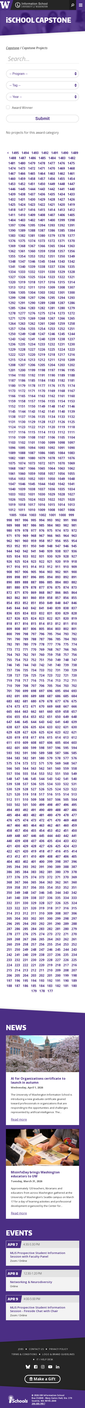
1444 (32, 188)
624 (50, 731)
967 (42, 535)
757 (66, 654)
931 (42, 556)
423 (74, 845)
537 (26, 783)
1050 (52, 478)
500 (34, 804)
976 (42, 530)
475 (17, 819)
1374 (32, 240)
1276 (32, 312)
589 (42, 752)
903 (50, 571)
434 (58, 840)
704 (58, 685)
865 (66, 592)
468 (74, 819)
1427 (62, 199)
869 (34, 592)
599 (34, 747)
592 (17, 752)
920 (58, 561)
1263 (22, 323)
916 (17, 566)
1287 (62, 302)
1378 (62, 235)
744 (26, 664)
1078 (52, 457)
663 (26, 711)
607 (42, 742)
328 (42, 902)
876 (50, 587)
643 (42, 721)
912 (50, 566)
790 (17, 638)
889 (17, 581)
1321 (71, 276)
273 (50, 933)
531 (74, 783)
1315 (62, 281)
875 (58, 587)
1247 (42, 333)
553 (42, 773)
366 (26, 881)
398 (58, 861)
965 (58, 535)
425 (58, 845)
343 (66, 892)
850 (42, 602)
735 (26, 669)
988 (17, 525)
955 (66, 540)
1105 (62, 437)
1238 (62, 338)
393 (26, 866)
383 (34, 871)
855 (74, 597)
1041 (71, 483)
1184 (42, 380)
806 (34, 628)
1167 (71, 390)
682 (17, 700)
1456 (52, 178)
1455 (62, 178)
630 (74, 726)
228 (50, 959)
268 (17, 938)
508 (42, 799)
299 (58, 918)
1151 (22, 406)
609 (26, 742)
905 (34, 571)
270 (74, 933)
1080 (32, 457)
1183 (52, 380)
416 (58, 850)
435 (50, 840)
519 (26, 794)
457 (17, 830)
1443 (42, 188)
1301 (62, 292)
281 (58, 928)
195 (26, 980)
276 (26, 933)
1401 (42, 219)
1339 (32, 266)
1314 (71, 281)
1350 (62, 255)
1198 (42, 369)
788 (34, 638)
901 (66, 571)
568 (66, 762)
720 (74, 675)
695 (58, 690)
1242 (22, 338)
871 (17, 592)
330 (26, 902)
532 (66, 783)
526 (42, 788)
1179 (22, 385)
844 (17, 607)
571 (42, 762)
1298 (22, 297)
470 (58, 819)
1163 (42, 395)
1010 (32, 509)
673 (17, 706)
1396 (22, 224)
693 (74, 690)
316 (66, 907)
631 (66, 726)
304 (17, 918)
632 (58, 726)
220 (42, 964)
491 (34, 809)
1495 (15, 152)
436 (42, 840)
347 (34, 892)
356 (34, 887)
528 (26, 788)
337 (42, 897)
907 (17, 571)
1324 (42, 276)
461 (58, 825)
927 (74, 556)
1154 (62, 400)
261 (74, 938)
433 (66, 840)
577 (66, 757)
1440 (71, 188)
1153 (71, 400)
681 (26, 700)
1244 (71, 333)
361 (66, 881)
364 (42, 881)
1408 (42, 214)
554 (34, 773)
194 (34, 980)
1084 (62, 452)
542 (58, 778)
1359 (42, 250)
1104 (71, 437)
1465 (32, 173)
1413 (62, 209)
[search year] (42, 97)
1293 (71, 297)
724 (42, 675)
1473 (22, 168)
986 (34, 525)
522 (74, 788)
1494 (25, 152)
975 (50, 530)
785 (58, 638)
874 (66, 587)
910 (66, 566)
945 (74, 545)
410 (34, 856)
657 (74, 711)
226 (66, 959)
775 (66, 643)
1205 (42, 364)
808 (17, 628)
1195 (71, 369)
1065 (42, 468)
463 (42, 825)
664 (17, 711)
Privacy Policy (58, 1349)
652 (42, 716)
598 (42, 747)
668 (58, 706)
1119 (62, 426)
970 (17, 535)
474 (26, 819)
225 (74, 959)
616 (42, 737)
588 (50, 752)
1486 (32, 157)
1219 (42, 354)
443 (58, 835)
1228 (22, 349)
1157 (32, 400)
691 (17, 695)
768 (50, 649)
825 (26, 618)
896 (34, 576)
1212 (42, 359)
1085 (52, 452)
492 (26, 809)
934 (17, 556)
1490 (65, 152)
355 (42, 887)
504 (74, 799)
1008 (52, 509)
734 (34, 669)
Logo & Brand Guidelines (58, 1354)
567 (74, 762)
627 (26, 731)
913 (42, 566)
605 (58, 742)
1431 (22, 199)
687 (50, 695)
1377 (71, 235)
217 (66, 964)
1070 (62, 462)
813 (50, 623)
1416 (32, 209)
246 (50, 949)
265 (42, 938)
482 (34, 814)
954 (74, 540)
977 (34, 530)
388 (66, 866)
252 (74, 944)
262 (66, 938)
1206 (32, 364)
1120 (52, 426)
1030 (42, 493)
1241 (32, 338)
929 (58, 556)
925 (17, 561)
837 (74, 607)
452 (58, 830)
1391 (71, 224)
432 (74, 840)
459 (74, 825)
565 (17, 768)
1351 (52, 255)
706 (42, 685)
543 (50, 778)
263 (58, 938)
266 (34, 938)
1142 (42, 411)
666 (74, 706)
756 (74, 654)
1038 (32, 488)
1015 (52, 504)
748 (66, 659)
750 (50, 659)
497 (58, 804)
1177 (42, 385)
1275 (42, 312)
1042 (62, 483)
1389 (22, 230)
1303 (42, 292)
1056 (62, 473)
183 (50, 985)
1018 (22, 504)
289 (66, 923)
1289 (42, 302)
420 (26, 850)
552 (50, 773)
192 (50, 980)
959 (34, 540)
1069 (71, 462)
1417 (22, 209)
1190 (52, 374)
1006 (71, 509)
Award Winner (19, 107)
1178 (32, 385)
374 (34, 876)
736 (17, 669)
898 (17, 576)
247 (42, 949)
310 (42, 913)
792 (74, 633)
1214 (22, 359)
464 (34, 825)
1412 (71, 209)
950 (34, 545)
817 (17, 623)
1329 (62, 271)
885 (50, 581)
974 (58, 530)
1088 (22, 452)
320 (34, 907)
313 (17, 913)
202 (42, 975)
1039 (22, 488)
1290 (32, 302)
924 (26, 561)
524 (58, 788)
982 (66, 525)
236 (58, 954)
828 (74, 612)
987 (26, 525)
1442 (52, 188)
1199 (32, 369)
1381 (32, 235)
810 (74, 623)
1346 (32, 261)
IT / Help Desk (45, 1359)
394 (17, 866)
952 (17, 545)
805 (42, 628)
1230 (71, 343)
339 (26, 897)
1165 (22, 395)
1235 (22, 343)
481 (42, 814)
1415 (42, 209)
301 (42, 918)
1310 (42, 287)
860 (34, 597)
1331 (42, 271)
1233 (42, 343)
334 (66, 897)
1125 (71, 421)
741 (50, 664)
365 (34, 881)
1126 (62, 421)
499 (42, 804)
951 (26, 545)
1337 (52, 266)
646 (17, 721)
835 (17, 612)
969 (26, 535)
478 (66, 814)
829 (66, 612)
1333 (22, 271)
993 (50, 519)
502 (17, 804)
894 (50, 576)
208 (66, 969)
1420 (62, 204)
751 (42, 659)
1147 (62, 406)
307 (66, 913)
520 (17, 794)
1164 (32, 395)
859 (42, 597)
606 (50, 742)
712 (66, 680)
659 (58, 711)
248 (34, 949)
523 (66, 788)
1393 (52, 224)
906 (26, 571)
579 (50, 757)
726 (26, 675)
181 (66, 985)
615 (50, 737)
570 (50, 762)
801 (74, 628)
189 (74, 980)
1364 (62, 245)
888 (26, 581)
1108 (32, 437)
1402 (32, 219)
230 (34, 959)
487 (66, 809)
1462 (62, 173)
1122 (32, 426)
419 (34, 850)
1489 (75, 152)
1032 (22, 493)
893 (58, 576)
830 (58, 612)
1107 (42, 437)
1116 (22, 431)
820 (66, 618)
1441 (62, 188)
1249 (22, 333)
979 (17, 530)
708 (26, 685)
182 (58, 985)
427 (42, 845)
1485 (42, 157)
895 (42, 576)
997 (17, 519)
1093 (42, 447)
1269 (32, 318)
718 (17, 680)
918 (74, 561)
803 (58, 628)
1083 (71, 452)
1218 (52, 354)
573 (26, 762)
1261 (42, 323)
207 (74, 969)
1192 (32, 374)
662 (34, 711)
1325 (32, 276)
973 (66, 530)
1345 (42, 261)
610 (17, 742)
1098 (62, 442)
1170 (42, 390)
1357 (62, 250)
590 (34, 752)
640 (66, 721)
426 (50, 845)
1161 (62, 395)
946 (66, 545)
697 (42, 690)
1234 (32, 343)
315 (74, 907)
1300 (71, 292)
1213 (32, 359)
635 (34, 726)
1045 (32, 483)
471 (50, 819)
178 (42, 990)
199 (66, 975)
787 (42, 638)
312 (26, 913)
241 (17, 954)
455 (34, 830)
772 (17, 649)
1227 (32, 349)
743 (34, 664)
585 (74, 752)
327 (50, 902)
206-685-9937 (38, 1403)
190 (66, 980)
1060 (22, 473)
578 (58, 757)
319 (42, 907)
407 (58, 856)
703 (66, 685)
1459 (22, 178)
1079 (42, 457)
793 (66, 633)
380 (58, 871)
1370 (71, 240)
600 (26, 747)
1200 (22, 369)
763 (17, 654)
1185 (32, 380)
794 (58, 633)
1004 (23, 514)
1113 (52, 431)
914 (34, 566)
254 (58, 944)
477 (74, 814)
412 (17, 856)
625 (42, 731)
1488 (13, 157)
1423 (32, 204)
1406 (62, 214)
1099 (52, 442)
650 (58, 716)
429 (26, 845)
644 (34, 721)
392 (34, 866)
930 (50, 556)
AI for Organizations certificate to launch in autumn (38, 1080)
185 (34, 985)
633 (50, 726)
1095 (22, 447)
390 (50, 866)
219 (50, 964)
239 (34, 954)
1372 (52, 240)
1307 (71, 287)
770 (34, 649)
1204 (52, 364)
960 (26, 540)
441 (74, 835)
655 (17, 716)
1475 (71, 162)
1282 (42, 307)
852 (26, 602)
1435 (52, 193)
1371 (62, 240)
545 (34, 778)
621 (74, 731)
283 (42, 928)
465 (26, 825)
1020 (71, 499)
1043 (52, 483)
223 (17, 964)
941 (34, 550)
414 (74, 850)
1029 (52, 493)
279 (74, 928)
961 (17, 540)
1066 (32, 468)
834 (26, 612)
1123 (22, 426)
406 (66, 856)
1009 (42, 509)
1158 (22, 400)
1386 (52, 230)
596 (58, 747)
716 (34, 680)
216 (74, 964)
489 (50, 809)
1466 (22, 173)
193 (42, 980)
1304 (32, 292)
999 (71, 514)
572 (34, 762)
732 (50, 669)
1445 (22, 188)
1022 (52, 499)
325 (66, 902)
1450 (42, 183)
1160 (71, 395)
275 (34, 933)
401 (34, 861)
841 (42, 607)
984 (50, 525)
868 (42, 592)
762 (26, 654)
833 (34, 612)
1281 (52, 307)
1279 (71, 307)
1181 (71, 380)
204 (26, 975)
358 (17, 887)
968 (34, 535)
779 (34, 643)
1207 (22, 364)
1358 (52, 250)
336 (50, 897)
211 (42, 969)
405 (74, 856)
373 (42, 876)
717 (26, 680)
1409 (32, 214)
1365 (52, 245)
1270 (22, 318)
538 (17, 783)
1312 (22, 287)
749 (58, 659)
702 (74, 685)
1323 (52, 276)
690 (26, 695)
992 (58, 519)
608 (34, 742)
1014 (62, 504)
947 (58, 545)
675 (74, 700)
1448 (62, 183)
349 (17, 892)
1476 (62, 162)
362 (58, 881)
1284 (22, 307)
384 (26, 871)
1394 (42, 224)
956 (58, 540)
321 (26, 907)
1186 (22, 380)
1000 (63, 514)
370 (66, 876)
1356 (71, 250)
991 (66, 519)
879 (26, 587)
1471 (42, 168)
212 (34, 969)
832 (42, 612)
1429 (42, 199)
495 (74, 804)
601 (17, 747)
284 (34, 928)
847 (66, 602)
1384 (71, 230)
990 (74, 519)
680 (34, 700)
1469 (62, 168)
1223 (71, 349)
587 (58, 752)
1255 (32, 328)
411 (26, 856)
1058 (42, 473)
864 (74, 592)
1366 (42, 245)
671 (34, 706)
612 (74, 737)
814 (42, 623)
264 (50, 938)
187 (17, 985)
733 (42, 669)
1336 (62, 266)
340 (17, 897)
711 (74, 680)
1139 (71, 411)
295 (17, 923)
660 (50, 711)
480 (50, 814)
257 (34, 944)
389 (58, 866)
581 (34, 757)
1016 (42, 504)
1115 (32, 431)
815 (34, 623)
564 (26, 768)
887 (34, 581)
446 (34, 835)
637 (17, 726)
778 (42, 643)
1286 (71, 302)
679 (42, 700)
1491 (55, 152)
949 (42, 545)
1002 (43, 514)
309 (50, 913)
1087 (32, 452)
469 (66, 819)
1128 (42, 421)
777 (50, 643)
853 (17, 602)
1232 (52, 343)
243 (74, 949)
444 (50, 835)
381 (50, 871)
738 (74, 664)
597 (50, 747)
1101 (32, 442)
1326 (22, 276)
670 (42, 706)
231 (26, 959)
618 (26, 737)
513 (74, 794)
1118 (71, 426)
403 (17, 861)
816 (26, 623)
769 (42, 649)
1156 (42, 400)
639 (74, 721)
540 (74, 778)
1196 (62, 369)
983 (58, 525)
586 (66, 752)
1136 (32, 416)
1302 (52, 292)
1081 (22, 457)
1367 (32, 245)
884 (58, 581)
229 (42, 959)
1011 (22, 509)
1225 (52, 349)
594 (74, 747)
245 (58, 949)
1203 (62, 364)
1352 (42, 255)
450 (74, 830)
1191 (42, 374)
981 (74, 525)
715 (42, 680)
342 (74, 892)
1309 (52, 287)
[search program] (42, 73)
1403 (22, 219)
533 (58, 783)
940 (42, 550)
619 (17, 737)
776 (58, 643)
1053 (22, 478)
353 (58, 887)
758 (58, 654)
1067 (22, 468)
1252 (62, 328)
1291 (22, 302)
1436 (42, 193)
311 (34, 913)
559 (66, 768)
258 (26, 944)
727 (17, 675)
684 (74, 695)
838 (66, 607)
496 (66, 804)
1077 (62, 457)
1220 (32, 354)
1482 (72, 157)
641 (58, 721)
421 (17, 850)
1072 (42, 462)
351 (74, 887)
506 (58, 799)
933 (26, 556)
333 (74, 897)
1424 (22, 204)
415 (66, 850)
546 (26, 778)
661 (42, 711)
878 (34, 587)
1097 (71, 442)
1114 (42, 431)
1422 (42, 204)
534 (50, 783)
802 (66, 628)
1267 (52, 318)
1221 (22, 354)
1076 (71, 457)
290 (58, 923)
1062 (71, 468)
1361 (22, 250)
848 (58, 602)
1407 (52, 214)
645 (26, 721)
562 (42, 768)
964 (66, 535)
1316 (52, 281)
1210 (62, 359)
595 (66, 747)
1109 (22, 437)
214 (17, 969)
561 (50, 768)
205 (17, 975)
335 (58, 897)
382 (42, 871)
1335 (71, 266)
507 (50, 799)
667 (66, 706)
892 (66, 576)
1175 (62, 385)
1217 (62, 354)
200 (58, 975)
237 (50, 954)
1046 (22, 483)
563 (34, 768)
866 (58, 592)
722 (58, 675)
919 (66, 561)
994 (42, 519)
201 (50, 975)
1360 (32, 250)
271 (66, 933)
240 (26, 954)
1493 (35, 152)
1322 (62, 276)
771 (26, 649)
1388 (32, 230)
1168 (62, 390)
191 (58, 980)
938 (58, 550)
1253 (52, 328)
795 (50, 633)
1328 (71, 271)
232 (17, 959)
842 (34, 607)
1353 (32, 255)
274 (42, 933)
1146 (71, 406)
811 (66, 623)
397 (66, 861)
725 (34, 675)
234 (74, 954)
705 (50, 685)
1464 (42, 173)
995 (34, 519)
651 (50, 716)
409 (42, 856)
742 (42, 664)
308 (58, 913)
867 (50, 592)
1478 (42, 162)
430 (17, 845)
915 (26, 566)
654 (26, 716)
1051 (42, 478)
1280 (62, 307)
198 (74, 975)
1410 (22, 214)
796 (42, 633)
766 (66, 649)
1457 (42, 178)
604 (66, 742)
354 (50, 887)
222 (26, 964)
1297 (32, 297)
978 (26, 530)
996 (26, 519)
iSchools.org (18, 1399)
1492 (45, 152)
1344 (52, 261)
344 (58, 892)
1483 (62, 157)
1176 (52, 385)
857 (58, 597)
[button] (72, 5)
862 (17, 597)
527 (34, 788)
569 (58, 762)
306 (74, 913)
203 (34, 975)
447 (26, 835)
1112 (62, 431)
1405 (71, 214)
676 (66, 700)
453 (50, 830)
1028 (62, 493)
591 (26, 752)
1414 (52, 209)
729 (74, 669)
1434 (62, 193)
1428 (52, 199)
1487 (23, 157)
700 (17, 690)
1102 (22, 442)
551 (58, 773)
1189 (62, 374)
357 (26, 887)
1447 (71, 183)
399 (50, 861)
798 (26, 633)
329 (34, 902)
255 (50, 944)
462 (50, 825)
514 (66, 794)
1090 (71, 447)
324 (74, 902)
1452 (22, 183)
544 (42, 778)
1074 (22, 462)
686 (58, 695)
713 (58, 680)
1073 (32, 462)
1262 (32, 323)
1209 (71, 359)
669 (50, 706)
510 (26, 799)
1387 (42, 230)
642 (50, 721)
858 (50, 597)
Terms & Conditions (24, 1354)
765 (74, 649)
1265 (71, 318)
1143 (32, 411)
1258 (71, 323)
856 (66, 597)
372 (50, 876)
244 (66, 949)
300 (50, 918)
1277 (22, 312)
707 (34, 685)
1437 (32, 193)
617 (34, 737)
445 (42, 835)
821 (58, 618)
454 (42, 830)
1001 (53, 514)
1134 (52, 416)
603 (74, 742)
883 (66, 581)
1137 (22, 416)
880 (17, 587)
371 (58, 876)
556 (17, 773)
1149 (42, 406)
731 (58, 669)
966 (50, 535)
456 (26, 830)
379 (66, 871)
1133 (62, 416)
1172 (22, 390)
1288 (52, 302)
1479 (32, 162)
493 (17, 809)
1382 (22, 235)
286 (17, 928)
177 (50, 990)
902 (58, 571)
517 (42, 794)
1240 (42, 338)
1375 (22, 240)
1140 (62, 411)
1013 (71, 504)
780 (26, 643)
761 (34, 654)
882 (74, 581)
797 (34, 633)
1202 (71, 364)
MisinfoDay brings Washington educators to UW (35, 1174)
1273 (62, 312)
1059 (32, 473)
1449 (52, 183)
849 (50, 602)
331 (17, 902)
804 (50, 628)
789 (26, 638)
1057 (52, 473)
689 (34, 695)
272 (58, 933)
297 (74, 918)
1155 (52, 400)
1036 (52, 488)
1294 (62, 297)
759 (50, 654)
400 (42, 861)
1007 (62, 509)
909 (74, 566)
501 (26, 804)
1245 (62, 333)
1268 (42, 318)
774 (74, 643)
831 (50, 612)
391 (42, 866)
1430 (32, 199)
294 (26, 923)
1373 (42, 240)
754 (17, 659)
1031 (32, 493)
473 (34, 819)
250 (17, 949)
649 (66, 716)
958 (42, 540)
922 (42, 561)
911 (58, 566)
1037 (42, 488)
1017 (32, 504)
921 (50, 561)
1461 (71, 173)
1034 (71, 488)
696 (50, 690)
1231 (62, 343)
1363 (71, 245)
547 (17, 778)
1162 (52, 395)
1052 (32, 478)
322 (17, 907)
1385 (62, 230)
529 (17, 788)
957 (50, 540)
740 (58, 664)
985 (42, 525)
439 (17, 840)
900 (74, 571)
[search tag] (42, 85)
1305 (22, 292)
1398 (71, 219)
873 (74, 587)
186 (26, 985)
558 (74, 768)
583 (17, 757)
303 (26, 918)
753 (26, 659)
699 (26, 690)
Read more (19, 1119)
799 (17, 633)
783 (74, 638)
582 (26, 757)
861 (26, 597)
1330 (52, 271)
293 (34, 923)
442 (66, 835)
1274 (52, 312)
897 (26, 576)
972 (74, 530)
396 (74, 861)
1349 (71, 255)
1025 (22, 499)
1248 (32, 333)
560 (58, 768)
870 (26, 592)
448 (17, 835)
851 (34, 602)
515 (58, 794)
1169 (52, 390)
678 (50, 700)
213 (26, 969)
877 (42, 587)
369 (74, 876)
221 (34, 964)
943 (17, 550)
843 (26, 607)
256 (42, 944)
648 (74, 716)
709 (17, 685)
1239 (52, 338)
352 (66, 887)
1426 (71, 199)
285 (26, 928)
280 (66, 928)
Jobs (21, 1349)
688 (42, 695)
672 (26, 706)
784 (66, 638)
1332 (32, 271)
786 (50, 638)
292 (42, 923)
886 (42, 581)
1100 (42, 442)
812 (58, 623)
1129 (32, 421)
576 (74, 757)
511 (17, 799)
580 (42, 757)
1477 (52, 162)
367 (17, 881)
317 (58, 907)
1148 (52, 406)
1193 (22, 374)
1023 (42, 499)
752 (34, 659)
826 (17, 618)
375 (26, 876)
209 (58, 969)
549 (74, 773)
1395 (32, 224)
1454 (71, 178)
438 (26, 840)
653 (34, 716)
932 (34, 556)
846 (74, 602)
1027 (71, 493)
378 (74, 871)
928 (66, 556)
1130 (22, 421)
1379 (52, 235)
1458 (32, 178)
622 (66, 731)
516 (50, 794)
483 (26, 814)
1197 (52, 369)
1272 (71, 312)
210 (50, 969)
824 (34, 618)
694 (66, 690)
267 (26, 938)
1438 (22, 193)
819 (74, 618)
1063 (62, 468)
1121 (42, 426)
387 (74, 866)
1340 (22, 266)
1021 (62, 499)
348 (26, 892)
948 (50, 545)
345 (50, 892)
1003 (33, 514)
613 (66, 737)
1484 (52, 157)
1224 (62, 349)
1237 (71, 338)
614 (58, 737)
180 (74, 985)
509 (34, 799)
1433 (71, 193)
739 (66, 664)
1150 (32, 406)
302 (34, 918)
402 (26, 861)
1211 (52, 359)
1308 (62, 287)
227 (58, 959)
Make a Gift (42, 1379)
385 (17, 871)
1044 (42, 483)
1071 (52, 462)
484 (17, 814)
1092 (52, 447)
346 (42, 892)
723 (50, 675)
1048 (71, 478)
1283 (32, 307)
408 (50, 856)
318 (50, 907)
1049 (62, 478)
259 (17, 944)
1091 (62, 447)
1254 (42, 328)
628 (17, 731)
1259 (62, 323)
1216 (71, 354)
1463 (52, 173)
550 (66, 773)
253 (66, 944)
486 (74, 809)
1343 (62, 261)
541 (66, 778)
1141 (52, 411)
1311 (32, 287)
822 (50, 618)
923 (34, 561)
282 (50, 928)
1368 (22, 245)
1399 (62, 219)
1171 (32, 390)
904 (42, 571)
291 (50, 923)
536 (34, 783)
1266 (62, 318)
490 (42, 809)
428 (34, 845)
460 (66, 825)
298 (66, 918)
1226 (42, 349)
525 (50, 788)
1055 (71, 473)
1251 (71, 328)
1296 (42, 297)
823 (42, 618)
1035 (62, 488)
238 (42, 954)
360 (74, 881)
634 (42, 726)
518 (34, 794)
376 (17, 876)
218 (58, 964)
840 (50, 607)
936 (74, 550)
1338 (42, 266)
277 (17, 933)
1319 (22, 281)
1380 (42, 235)
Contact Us (36, 1349)
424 (66, 845)
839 (58, 607)
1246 (52, 333)
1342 (71, 261)
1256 (22, 328)
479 (58, 814)
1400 (52, 219)
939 (50, 550)
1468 (71, 168)
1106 (52, 437)
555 (26, 773)
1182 (62, 380)
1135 (42, 416)
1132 (71, 416)
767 (58, 649)
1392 (62, 224)
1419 (71, 204)
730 (66, 669)
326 (58, 902)
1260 (52, 323)
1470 (52, 168)
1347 (22, 261)
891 (74, 576)
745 (17, 664)
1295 (52, 297)
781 (17, 643)
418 (42, 850)
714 (50, 680)
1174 (71, 385)
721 (66, 675)
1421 (52, 204)
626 (34, 731)
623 (58, 731)
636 (26, 726)
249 (26, 949)
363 (50, 881)
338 (34, 897)
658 (66, 711)
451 (66, 830)
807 (26, 628)
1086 (42, 452)
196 (17, 980)
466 (17, 825)
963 (74, 535)
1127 (52, 421)
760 (42, 654)
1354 (22, 255)
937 (66, 550)
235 (66, 954)
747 (74, 659)
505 (66, 799)
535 (42, 783)
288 (74, 923)
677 (58, 700)
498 (50, 804)
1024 (32, 499)
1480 (22, 162)
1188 (71, 374)
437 (34, 840)
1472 (32, 168)
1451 (32, 183)
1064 (52, 468)
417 (50, 850)
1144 (22, 411)
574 (17, 762)
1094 (32, 447)
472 (42, 819)
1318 (32, 281)
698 (34, 690)
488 (58, 809)
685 (66, 695)
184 (42, 985)
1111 (71, 431)
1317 (42, 281)
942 (26, 550)
